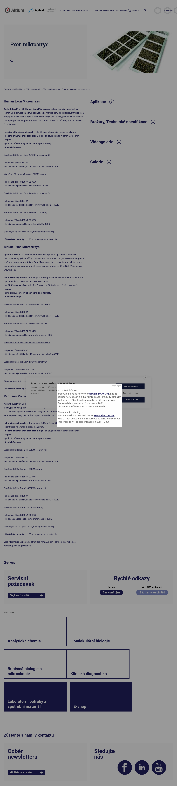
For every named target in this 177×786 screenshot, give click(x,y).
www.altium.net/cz (98, 393)
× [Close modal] (118, 386)
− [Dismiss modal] (114, 386)
